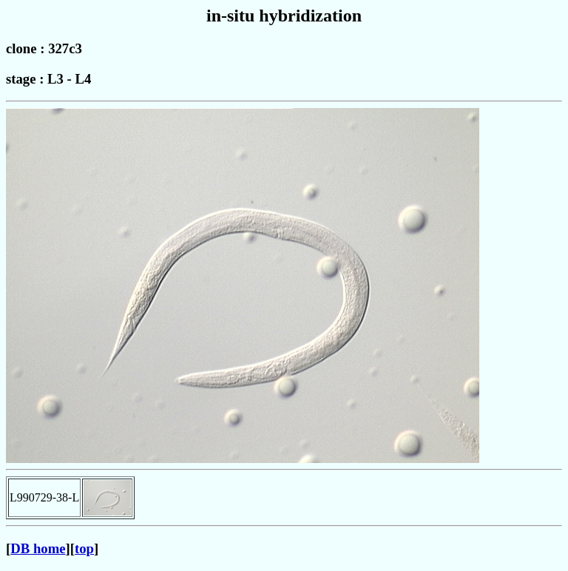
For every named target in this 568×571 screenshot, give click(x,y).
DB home (37, 548)
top (84, 548)
